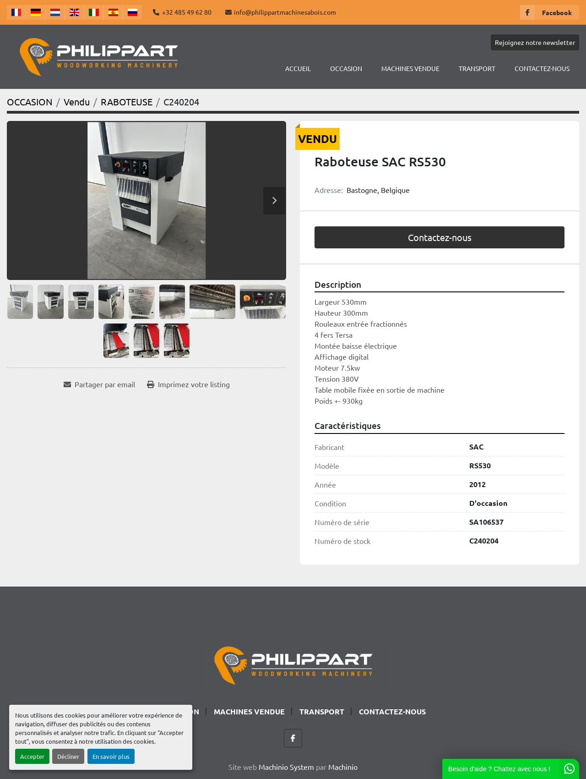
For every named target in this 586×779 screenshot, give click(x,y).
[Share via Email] (99, 384)
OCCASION (346, 68)
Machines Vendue (410, 68)
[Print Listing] (188, 384)
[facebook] (549, 12)
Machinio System (286, 766)
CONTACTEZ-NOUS (542, 68)
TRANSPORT (477, 68)
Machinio (343, 766)
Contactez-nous (440, 237)
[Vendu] (77, 101)
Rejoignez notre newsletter (535, 42)
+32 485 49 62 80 (187, 12)
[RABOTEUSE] (126, 101)
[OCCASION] (30, 101)
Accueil (298, 68)
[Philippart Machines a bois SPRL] (293, 664)
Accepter (32, 756)
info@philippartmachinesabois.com (285, 12)
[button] (346, 68)
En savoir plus (111, 756)
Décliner (68, 756)
